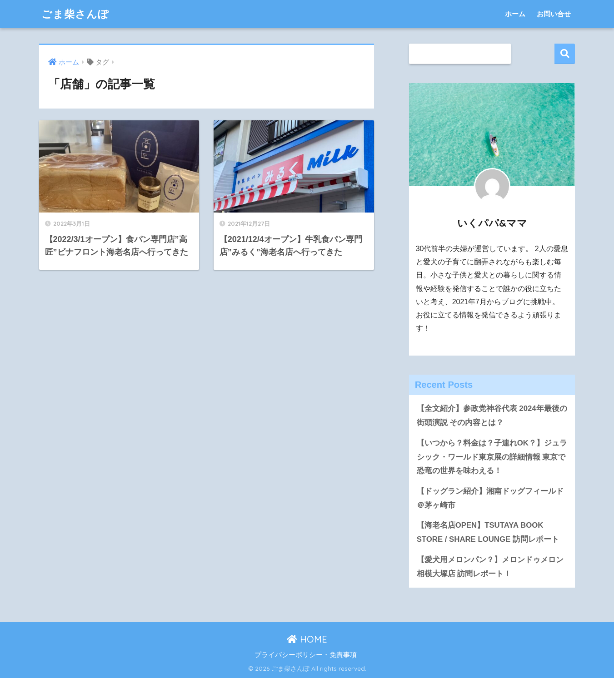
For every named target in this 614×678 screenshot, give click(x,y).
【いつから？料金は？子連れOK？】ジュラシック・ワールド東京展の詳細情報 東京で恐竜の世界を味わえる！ (492, 457)
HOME (307, 639)
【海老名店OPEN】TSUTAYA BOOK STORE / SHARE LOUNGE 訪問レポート (488, 532)
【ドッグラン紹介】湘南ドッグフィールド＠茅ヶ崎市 (490, 498)
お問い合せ (554, 14)
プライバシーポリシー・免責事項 (306, 654)
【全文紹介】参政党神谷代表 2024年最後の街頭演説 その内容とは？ (492, 415)
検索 (564, 54)
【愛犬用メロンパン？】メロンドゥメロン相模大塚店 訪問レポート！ (490, 566)
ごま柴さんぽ (75, 13)
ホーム (515, 14)
